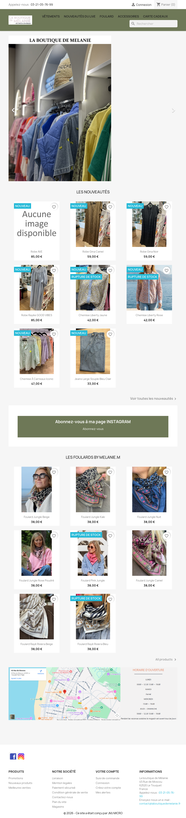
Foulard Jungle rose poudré (36, 580)
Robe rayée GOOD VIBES (36, 315)
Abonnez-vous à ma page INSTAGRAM (93, 421)
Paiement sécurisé (63, 787)
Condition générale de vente (70, 792)
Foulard (107, 16)
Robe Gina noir (149, 251)
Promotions (16, 778)
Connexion (103, 783)
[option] (93, 108)
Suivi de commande (108, 778)
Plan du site (59, 802)
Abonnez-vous (93, 429)
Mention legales (62, 783)
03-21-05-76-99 (42, 5)
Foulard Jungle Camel (149, 580)
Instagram (20, 756)
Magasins (58, 806)
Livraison (57, 778)
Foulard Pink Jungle (93, 580)
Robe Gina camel (93, 251)
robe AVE (37, 251)
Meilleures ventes (20, 787)
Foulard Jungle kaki (93, 517)
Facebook (12, 756)
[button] (21, 108)
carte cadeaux (155, 16)
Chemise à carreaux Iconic (36, 379)
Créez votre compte (108, 787)
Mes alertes (103, 792)
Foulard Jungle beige (37, 517)
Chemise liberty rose (149, 315)
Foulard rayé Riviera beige (37, 644)
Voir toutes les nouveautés (153, 399)
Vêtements (51, 16)
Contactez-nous (62, 797)
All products (166, 659)
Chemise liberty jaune (93, 315)
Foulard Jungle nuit (149, 517)
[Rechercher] (153, 23)
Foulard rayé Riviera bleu (93, 644)
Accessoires (128, 16)
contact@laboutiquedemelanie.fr (160, 803)
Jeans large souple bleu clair (93, 379)
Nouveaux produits (20, 783)
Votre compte (107, 772)
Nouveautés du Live (80, 16)
